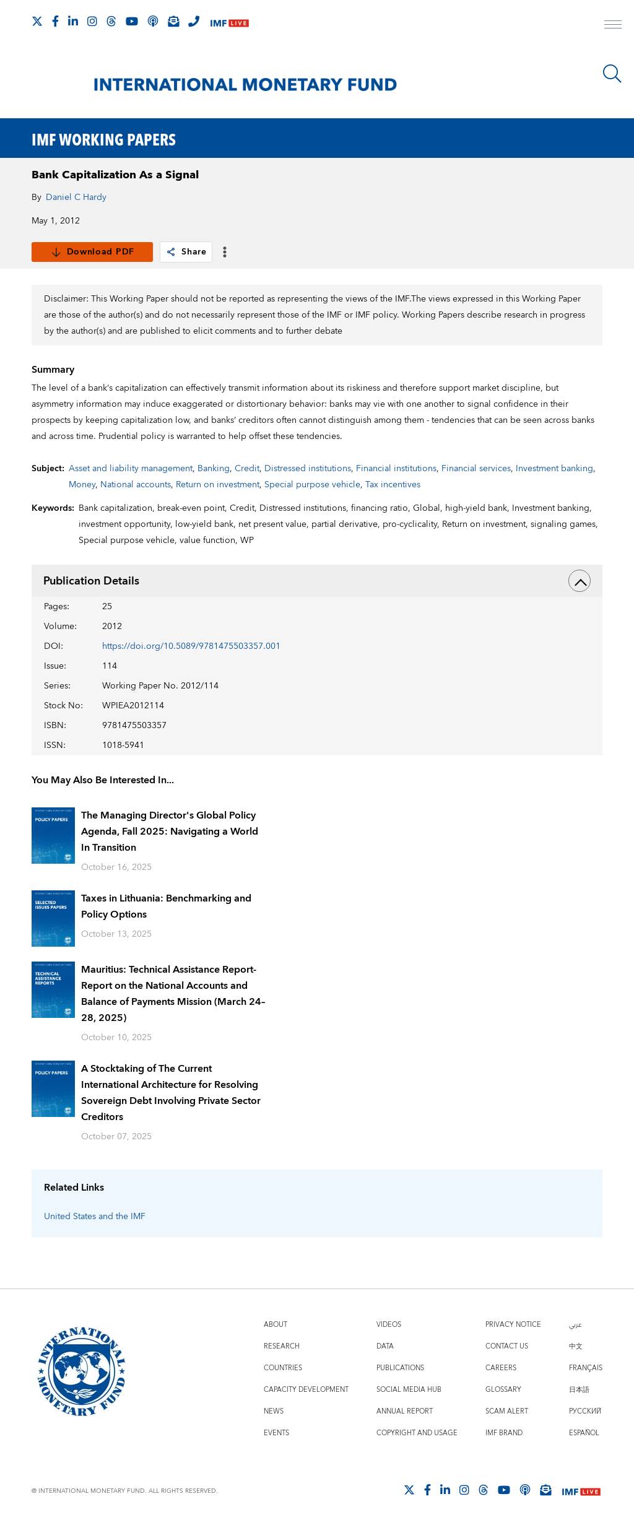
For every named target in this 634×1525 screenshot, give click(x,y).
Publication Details (317, 581)
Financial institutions (396, 468)
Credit (247, 468)
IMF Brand (504, 1433)
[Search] (612, 73)
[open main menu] (613, 26)
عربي (575, 1325)
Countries (283, 1368)
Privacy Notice (513, 1325)
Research (282, 1346)
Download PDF (92, 252)
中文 (576, 1346)
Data (385, 1346)
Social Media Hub (408, 1390)
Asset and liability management (131, 468)
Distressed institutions (307, 468)
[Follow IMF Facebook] (55, 21)
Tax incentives (392, 484)
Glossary (503, 1390)
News (274, 1411)
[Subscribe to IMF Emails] (173, 21)
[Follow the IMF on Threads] (111, 21)
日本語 (579, 1390)
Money (82, 484)
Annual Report (404, 1411)
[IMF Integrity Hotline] (193, 21)
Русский (585, 1411)
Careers (500, 1368)
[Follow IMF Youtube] (132, 21)
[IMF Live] (230, 22)
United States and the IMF (94, 1216)
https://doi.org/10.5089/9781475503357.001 (191, 646)
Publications (400, 1368)
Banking (214, 468)
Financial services (476, 468)
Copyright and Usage (417, 1433)
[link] (170, 252)
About (275, 1325)
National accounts (135, 484)
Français (585, 1368)
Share (186, 252)
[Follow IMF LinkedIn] (73, 21)
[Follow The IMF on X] (37, 21)
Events (276, 1433)
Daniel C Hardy (76, 197)
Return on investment (217, 484)
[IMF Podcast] (152, 21)
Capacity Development (306, 1390)
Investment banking (554, 468)
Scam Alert (506, 1411)
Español (584, 1433)
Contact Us (506, 1346)
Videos (388, 1325)
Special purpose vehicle (312, 484)
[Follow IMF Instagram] (92, 21)
